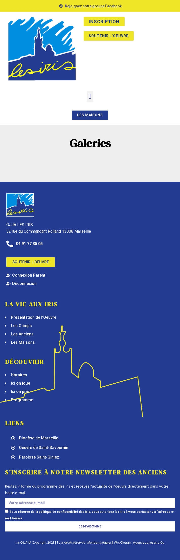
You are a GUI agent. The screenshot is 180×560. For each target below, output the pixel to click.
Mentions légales (99, 542)
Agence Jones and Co (148, 542)
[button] (90, 96)
